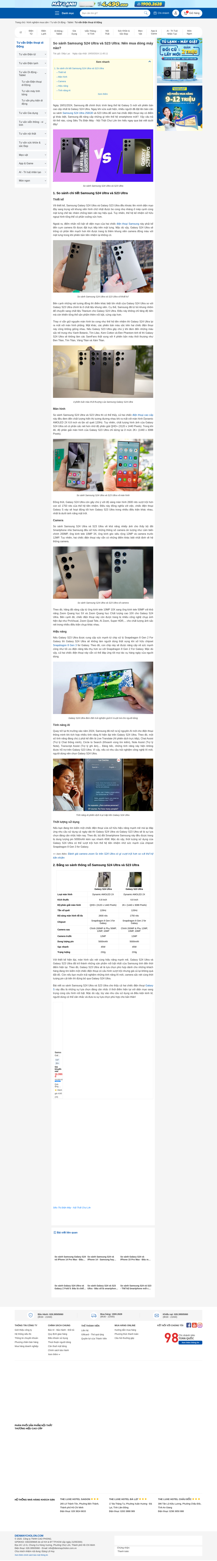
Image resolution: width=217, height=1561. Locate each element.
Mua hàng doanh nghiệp (26, 1346)
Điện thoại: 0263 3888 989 (122, 1511)
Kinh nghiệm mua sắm (38, 22)
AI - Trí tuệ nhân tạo (32, 172)
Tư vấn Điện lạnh (32, 63)
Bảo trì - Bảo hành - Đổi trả (61, 1330)
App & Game (32, 163)
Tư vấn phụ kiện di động (32, 102)
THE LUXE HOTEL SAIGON (79, 1499)
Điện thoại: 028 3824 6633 (73, 1511)
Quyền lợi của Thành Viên (94, 1338)
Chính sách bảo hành (58, 1350)
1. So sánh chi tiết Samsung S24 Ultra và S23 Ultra (79, 68)
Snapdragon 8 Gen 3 (65, 645)
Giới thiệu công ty (23, 1330)
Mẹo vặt (32, 155)
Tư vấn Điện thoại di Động (32, 83)
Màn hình (62, 77)
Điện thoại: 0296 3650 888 (171, 1511)
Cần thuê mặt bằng (57, 1346)
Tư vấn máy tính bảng (31, 93)
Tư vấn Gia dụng (32, 113)
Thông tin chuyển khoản (26, 1338)
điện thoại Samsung (128, 223)
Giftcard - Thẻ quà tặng (92, 1334)
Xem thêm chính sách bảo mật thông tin (31, 1555)
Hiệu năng (63, 86)
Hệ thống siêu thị (23, 1334)
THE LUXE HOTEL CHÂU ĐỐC (179, 1499)
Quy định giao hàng (57, 1334)
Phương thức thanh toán (126, 1334)
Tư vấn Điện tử (32, 54)
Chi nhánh (161, 13)
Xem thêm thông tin (190, 1343)
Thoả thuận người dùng (59, 1342)
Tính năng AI (64, 90)
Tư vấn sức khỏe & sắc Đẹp (32, 144)
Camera (62, 81)
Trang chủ (20, 22)
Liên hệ (84, 1330)
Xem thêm (103, 94)
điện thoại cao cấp (142, 415)
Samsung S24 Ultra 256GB (78, 113)
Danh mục (68, 13)
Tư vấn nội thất (32, 133)
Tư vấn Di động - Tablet (61, 22)
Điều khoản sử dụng (58, 1338)
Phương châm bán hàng (26, 1342)
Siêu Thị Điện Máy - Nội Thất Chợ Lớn (72, 1207)
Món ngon (32, 180)
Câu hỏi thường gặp (124, 1338)
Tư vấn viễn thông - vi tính (32, 123)
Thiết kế (62, 72)
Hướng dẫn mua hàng (125, 1330)
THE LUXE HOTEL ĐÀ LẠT (128, 1499)
